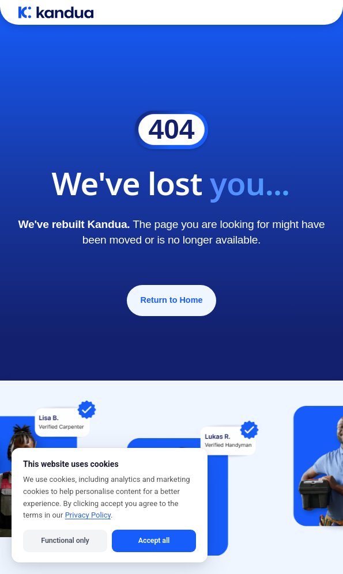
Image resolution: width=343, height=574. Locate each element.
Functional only (65, 540)
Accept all (153, 540)
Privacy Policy (88, 515)
